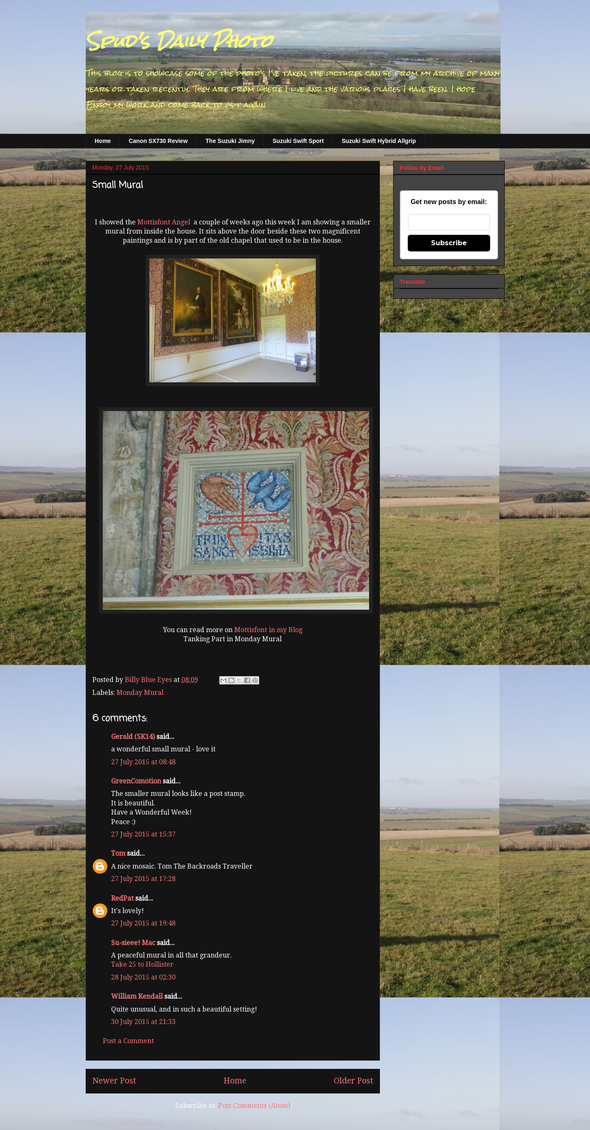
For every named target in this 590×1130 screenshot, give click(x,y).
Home (103, 141)
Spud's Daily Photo (179, 41)
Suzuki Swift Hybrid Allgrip (379, 141)
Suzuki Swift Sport (298, 141)
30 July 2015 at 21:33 (143, 1022)
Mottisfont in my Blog (268, 630)
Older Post (353, 1081)
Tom (118, 853)
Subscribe (449, 243)
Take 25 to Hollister (142, 964)
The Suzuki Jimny (230, 141)
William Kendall (137, 996)
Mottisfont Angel (163, 222)
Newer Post (114, 1081)
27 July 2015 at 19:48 (143, 923)
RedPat (122, 898)
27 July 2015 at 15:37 (143, 834)
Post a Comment (128, 1041)
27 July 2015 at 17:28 (143, 879)
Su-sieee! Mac (133, 943)
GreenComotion (136, 781)
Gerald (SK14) (133, 737)
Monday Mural (140, 693)
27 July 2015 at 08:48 (143, 762)
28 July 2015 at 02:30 (143, 977)
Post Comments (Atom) (254, 1106)
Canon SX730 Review (158, 141)
